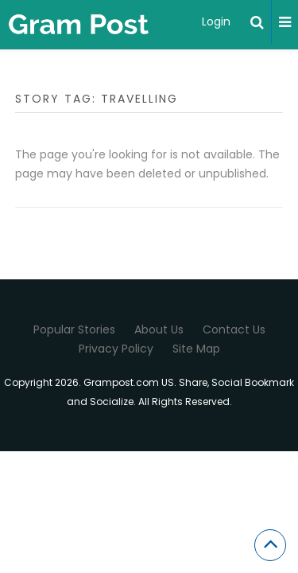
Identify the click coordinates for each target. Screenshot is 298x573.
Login (216, 21)
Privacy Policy (116, 348)
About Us (159, 329)
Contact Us (234, 329)
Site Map (196, 348)
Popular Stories (74, 329)
